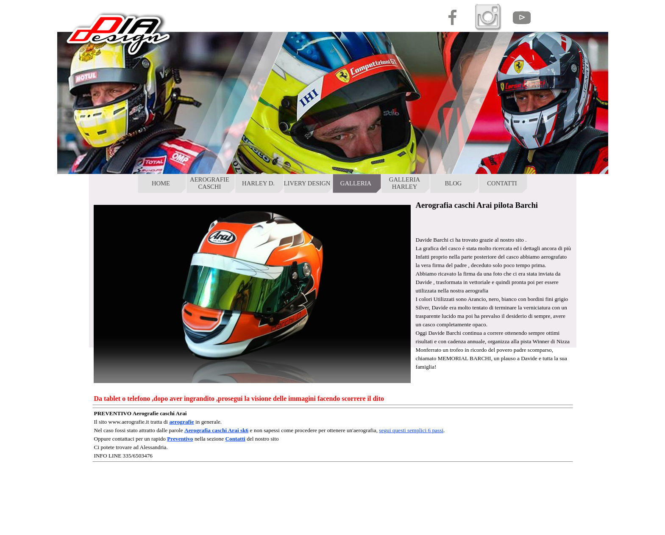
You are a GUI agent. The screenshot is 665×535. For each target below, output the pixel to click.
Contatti (235, 439)
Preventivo (180, 439)
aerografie (181, 422)
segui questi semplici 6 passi (411, 430)
